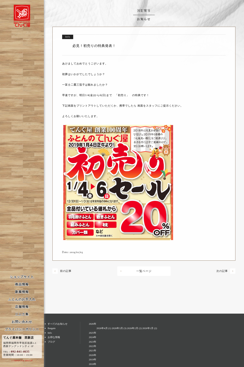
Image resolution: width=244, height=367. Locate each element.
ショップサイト (22, 276)
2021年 (92, 350)
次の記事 (222, 271)
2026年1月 (148, 328)
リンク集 (22, 314)
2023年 (92, 341)
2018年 (92, 364)
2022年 (92, 346)
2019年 (92, 359)
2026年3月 (117, 328)
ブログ (51, 341)
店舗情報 (22, 306)
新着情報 (22, 291)
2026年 (92, 323)
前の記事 (65, 271)
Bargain (51, 328)
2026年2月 (132, 328)
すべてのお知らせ (57, 323)
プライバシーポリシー (22, 329)
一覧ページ (144, 271)
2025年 (92, 332)
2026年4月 (102, 328)
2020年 (92, 355)
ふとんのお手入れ (22, 299)
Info (50, 332)
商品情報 (22, 284)
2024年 (92, 337)
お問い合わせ (22, 321)
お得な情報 (54, 337)
